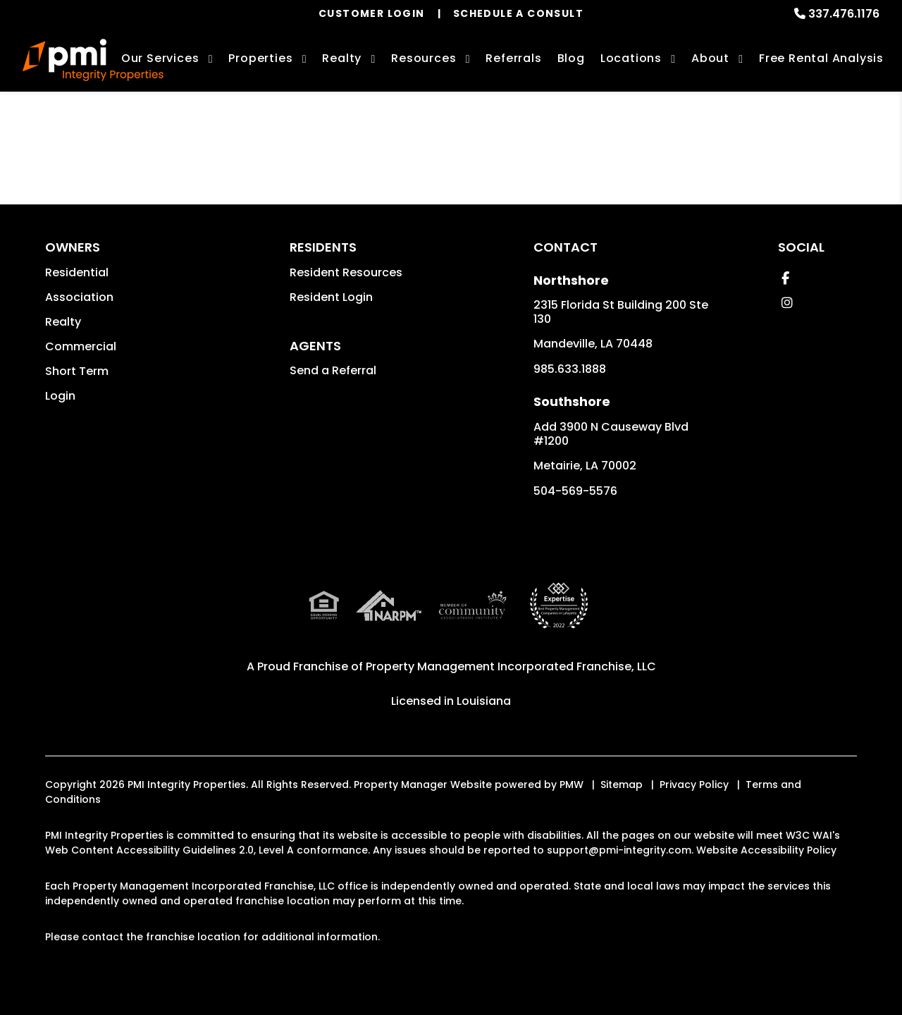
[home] (93, 60)
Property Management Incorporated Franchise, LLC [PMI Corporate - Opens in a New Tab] (511, 666)
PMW (571, 784)
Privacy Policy (694, 784)
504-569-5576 (575, 491)
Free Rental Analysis (821, 58)
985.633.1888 (569, 369)
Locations (631, 58)
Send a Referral (333, 370)
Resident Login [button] (331, 297)
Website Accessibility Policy (766, 850)
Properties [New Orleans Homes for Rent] (260, 58)
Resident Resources (346, 272)
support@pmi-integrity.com (619, 850)
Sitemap (621, 784)
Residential (77, 272)
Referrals (513, 58)
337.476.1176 (843, 14)
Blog (571, 58)
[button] (785, 278)
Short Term (77, 371)
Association (79, 297)
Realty (63, 322)
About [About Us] (710, 58)
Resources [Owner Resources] (423, 58)
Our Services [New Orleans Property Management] (160, 58)
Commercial (80, 346)
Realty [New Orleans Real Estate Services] (342, 58)
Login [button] (60, 396)
